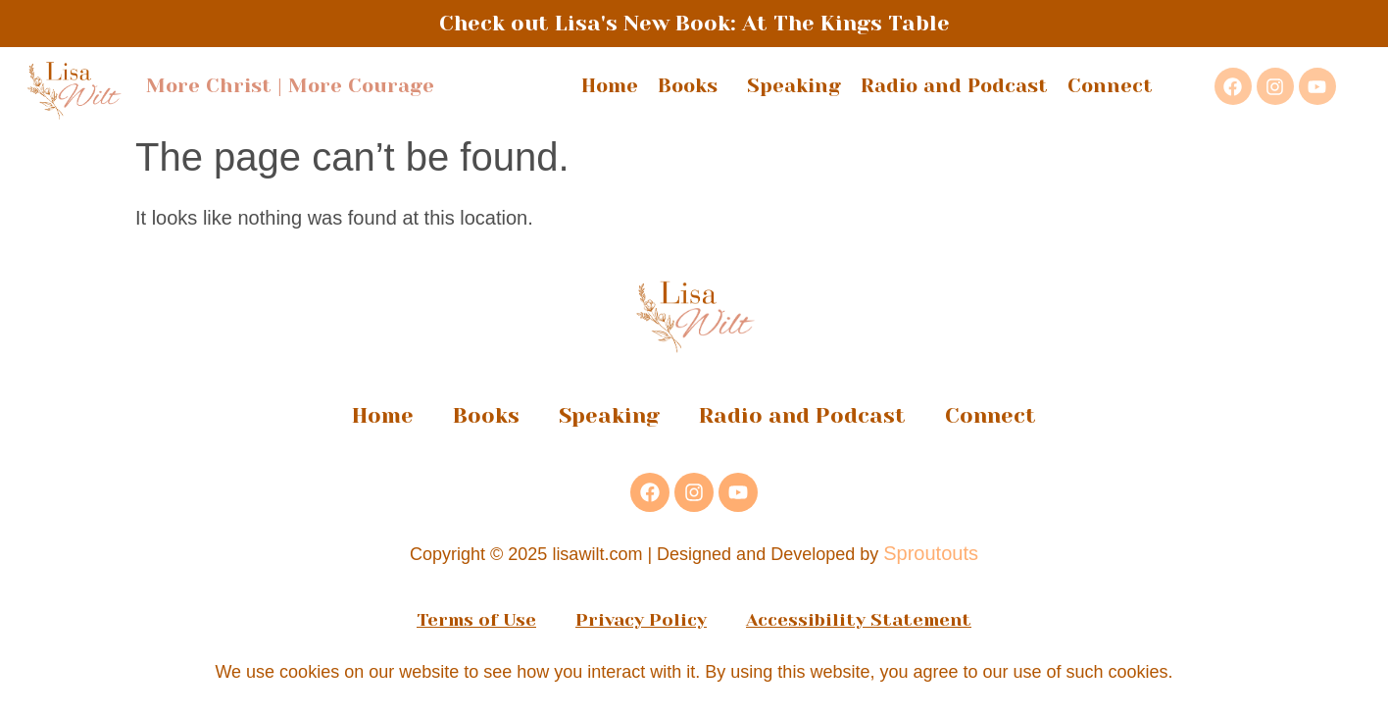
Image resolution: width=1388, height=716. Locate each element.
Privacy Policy (641, 620)
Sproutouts (930, 553)
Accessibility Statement (858, 620)
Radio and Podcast (954, 86)
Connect (1110, 86)
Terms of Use (476, 620)
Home (609, 86)
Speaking (794, 86)
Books (692, 86)
